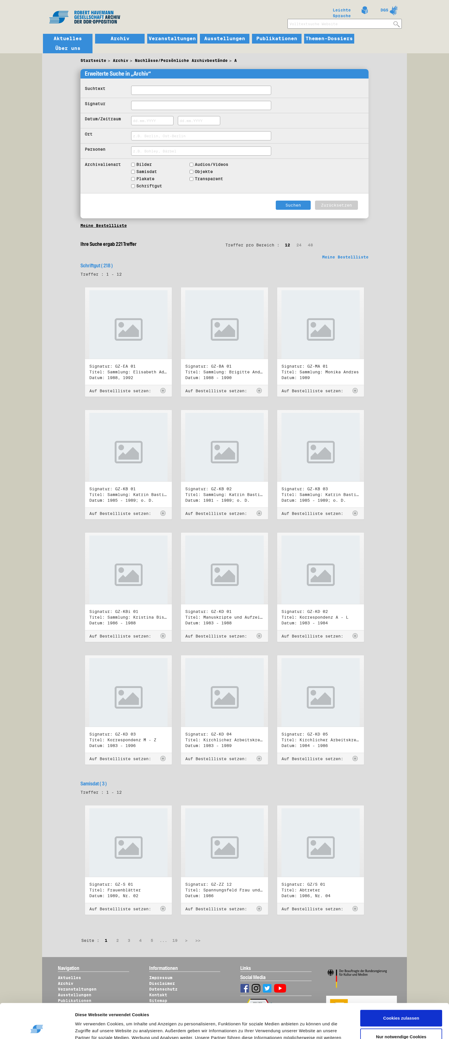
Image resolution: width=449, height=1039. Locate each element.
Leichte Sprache (342, 12)
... (163, 940)
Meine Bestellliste (103, 225)
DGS (384, 10)
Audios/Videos (211, 164)
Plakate (145, 179)
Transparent (209, 179)
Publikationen (276, 39)
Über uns (67, 48)
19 (175, 940)
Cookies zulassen (401, 985)
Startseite (93, 60)
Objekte (204, 171)
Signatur (95, 103)
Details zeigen (95, 1027)
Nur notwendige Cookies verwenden (401, 1007)
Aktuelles (68, 39)
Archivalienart (103, 164)
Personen (95, 149)
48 (310, 245)
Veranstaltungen (172, 39)
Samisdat (146, 171)
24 (299, 245)
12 (287, 245)
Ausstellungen (224, 39)
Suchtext (95, 88)
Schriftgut (149, 186)
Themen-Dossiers (329, 39)
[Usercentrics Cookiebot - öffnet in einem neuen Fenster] (37, 1028)
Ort (88, 134)
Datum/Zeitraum (103, 119)
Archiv (120, 39)
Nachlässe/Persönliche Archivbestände (181, 60)
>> (197, 940)
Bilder (144, 164)
